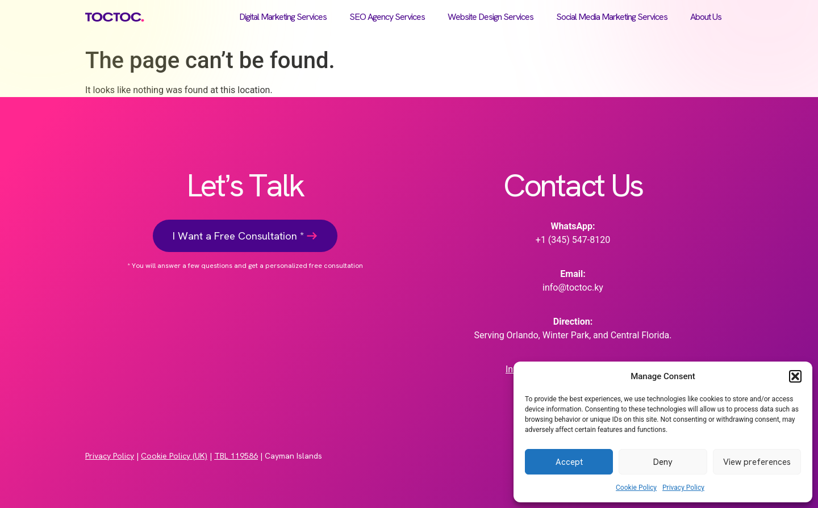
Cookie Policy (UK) (174, 456)
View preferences (757, 462)
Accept (569, 462)
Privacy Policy (683, 488)
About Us (705, 17)
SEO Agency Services (387, 17)
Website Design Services (490, 17)
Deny (663, 462)
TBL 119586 (236, 456)
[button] (795, 376)
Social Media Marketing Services (611, 17)
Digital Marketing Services (283, 17)
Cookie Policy (636, 488)
